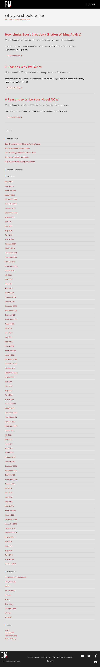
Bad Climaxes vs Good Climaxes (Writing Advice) (22, 144)
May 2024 (8, 284)
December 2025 (11, 199)
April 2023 (8, 342)
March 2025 (9, 239)
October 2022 (10, 368)
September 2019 (11, 533)
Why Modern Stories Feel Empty (17, 157)
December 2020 (11, 466)
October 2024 (10, 262)
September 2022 (11, 373)
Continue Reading (15, 54)
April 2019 (8, 555)
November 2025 (11, 204)
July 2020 (8, 488)
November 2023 (11, 310)
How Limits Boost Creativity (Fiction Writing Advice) (43, 34)
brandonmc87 (13, 40)
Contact (50, 661)
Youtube (55, 40)
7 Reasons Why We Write (23, 67)
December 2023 (11, 306)
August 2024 (9, 270)
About (37, 657)
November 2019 (11, 524)
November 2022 (11, 364)
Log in (7, 630)
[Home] (6, 19)
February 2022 (10, 404)
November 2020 (11, 470)
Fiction (60, 657)
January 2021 (10, 462)
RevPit (7, 599)
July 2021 (8, 435)
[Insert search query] (50, 130)
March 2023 (9, 346)
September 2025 (11, 213)
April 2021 (8, 448)
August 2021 (9, 430)
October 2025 (10, 208)
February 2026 (10, 190)
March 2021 (9, 453)
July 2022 (8, 382)
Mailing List (45, 657)
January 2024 (10, 302)
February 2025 (10, 244)
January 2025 (10, 248)
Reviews (8, 595)
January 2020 (10, 515)
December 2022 (11, 359)
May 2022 (8, 390)
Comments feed (11, 636)
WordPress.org (10, 638)
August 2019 (9, 537)
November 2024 (11, 257)
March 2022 (9, 399)
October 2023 (10, 315)
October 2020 (10, 475)
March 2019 (9, 559)
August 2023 (9, 324)
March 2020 (9, 506)
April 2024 (8, 288)
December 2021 (11, 413)
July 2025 (8, 222)
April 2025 (8, 235)
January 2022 (10, 408)
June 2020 (8, 493)
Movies (7, 586)
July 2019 (8, 541)
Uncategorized (10, 608)
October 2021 (10, 422)
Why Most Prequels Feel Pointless (17, 148)
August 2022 (9, 377)
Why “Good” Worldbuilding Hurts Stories (20, 162)
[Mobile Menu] (90, 4)
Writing (47, 40)
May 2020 (8, 497)
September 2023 (11, 319)
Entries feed (9, 633)
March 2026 (9, 186)
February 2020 (10, 510)
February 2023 (10, 350)
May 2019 (8, 550)
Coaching (68, 657)
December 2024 (11, 253)
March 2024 (9, 293)
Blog (54, 657)
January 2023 (10, 355)
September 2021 (11, 426)
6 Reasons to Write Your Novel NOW (31, 99)
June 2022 (8, 386)
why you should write (22, 19)
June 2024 (8, 279)
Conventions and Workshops (15, 577)
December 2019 (11, 519)
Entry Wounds (10, 582)
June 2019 (8, 546)
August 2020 (9, 484)
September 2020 (11, 479)
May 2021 (8, 444)
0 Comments (69, 40)
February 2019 (10, 564)
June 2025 (8, 226)
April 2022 (8, 395)
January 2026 (10, 195)
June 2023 (8, 333)
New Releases (10, 591)
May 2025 (8, 230)
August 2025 (9, 217)
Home (30, 657)
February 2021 (10, 457)
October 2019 (10, 528)
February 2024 (10, 297)
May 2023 (8, 337)
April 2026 (8, 181)
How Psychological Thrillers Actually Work (20, 153)
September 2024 (11, 266)
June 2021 (8, 439)
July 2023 (8, 328)
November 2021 (11, 417)
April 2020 (8, 502)
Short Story (9, 604)
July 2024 (8, 275)
